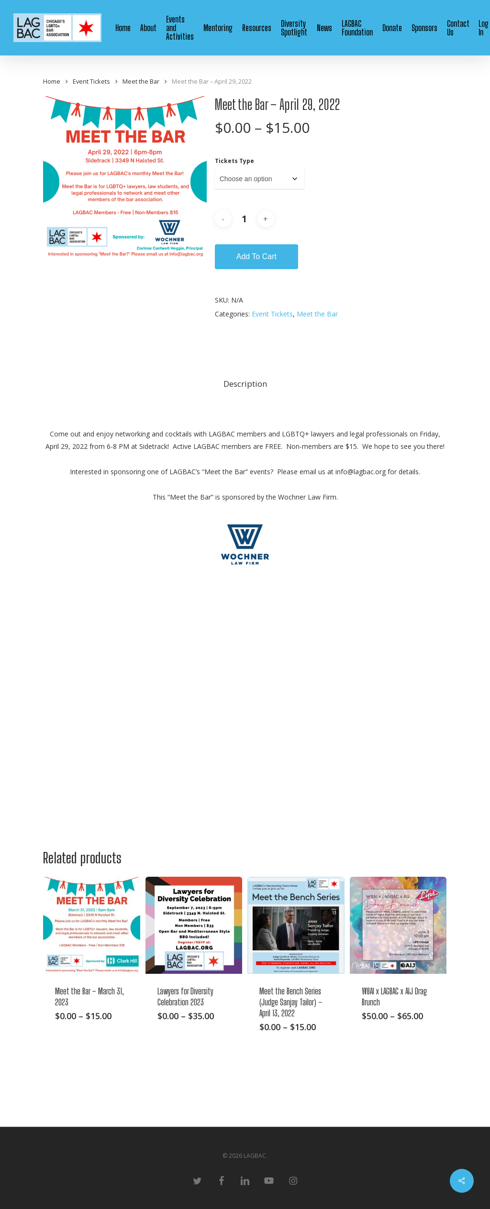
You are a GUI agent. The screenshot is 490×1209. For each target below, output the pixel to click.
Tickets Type (234, 161)
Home (51, 81)
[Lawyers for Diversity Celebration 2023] (194, 925)
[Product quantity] (245, 219)
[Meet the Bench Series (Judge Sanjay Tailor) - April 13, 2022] (296, 925)
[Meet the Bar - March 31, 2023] (91, 925)
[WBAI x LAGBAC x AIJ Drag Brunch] (398, 925)
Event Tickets (91, 81)
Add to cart (256, 256)
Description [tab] (245, 383)
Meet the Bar (140, 81)
